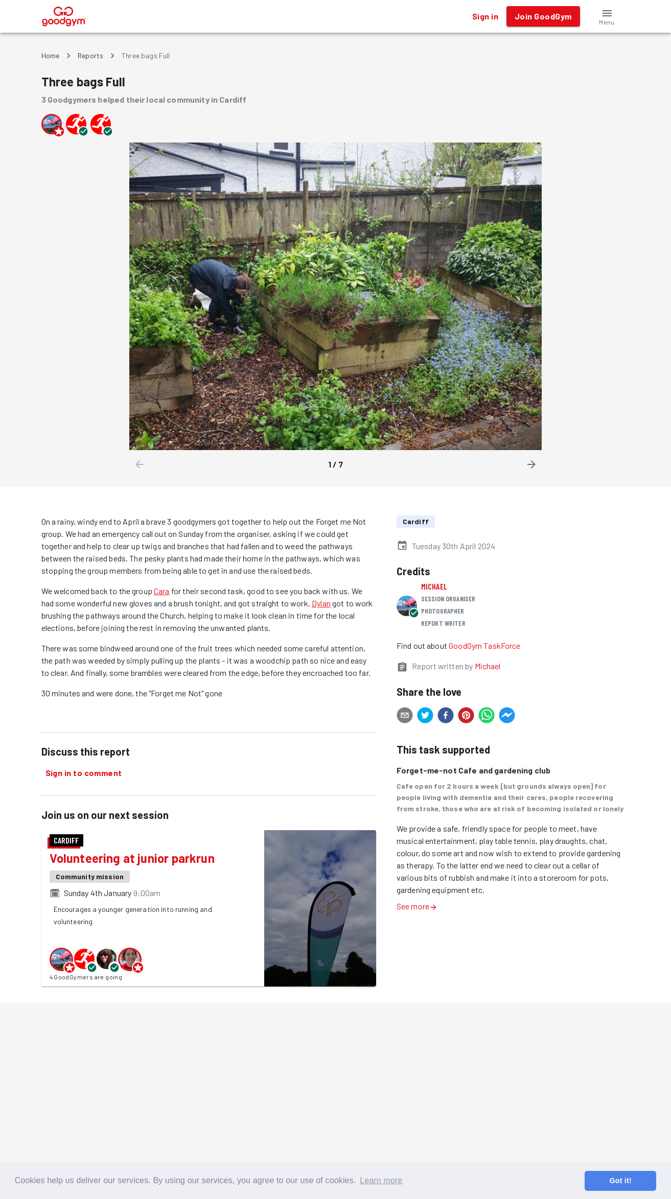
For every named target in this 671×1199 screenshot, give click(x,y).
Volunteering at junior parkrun (132, 858)
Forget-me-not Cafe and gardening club (474, 770)
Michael (434, 586)
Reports (90, 55)
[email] (405, 716)
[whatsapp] (486, 716)
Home (50, 55)
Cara (162, 591)
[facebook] (445, 716)
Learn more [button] (381, 1180)
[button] (607, 16)
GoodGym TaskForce (485, 645)
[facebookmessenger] (507, 716)
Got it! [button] (620, 1181)
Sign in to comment (83, 773)
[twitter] (425, 716)
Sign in (485, 16)
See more (417, 906)
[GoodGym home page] (64, 15)
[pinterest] (466, 716)
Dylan (321, 603)
